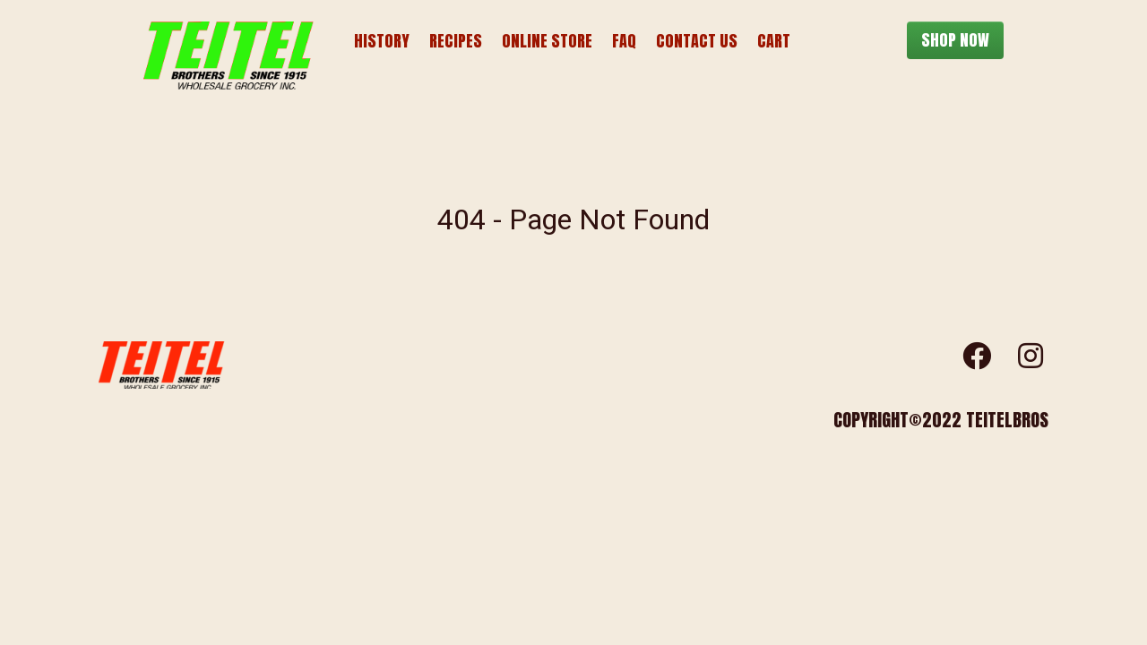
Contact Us (696, 41)
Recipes (455, 41)
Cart (773, 41)
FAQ (624, 41)
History (382, 41)
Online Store (547, 41)
